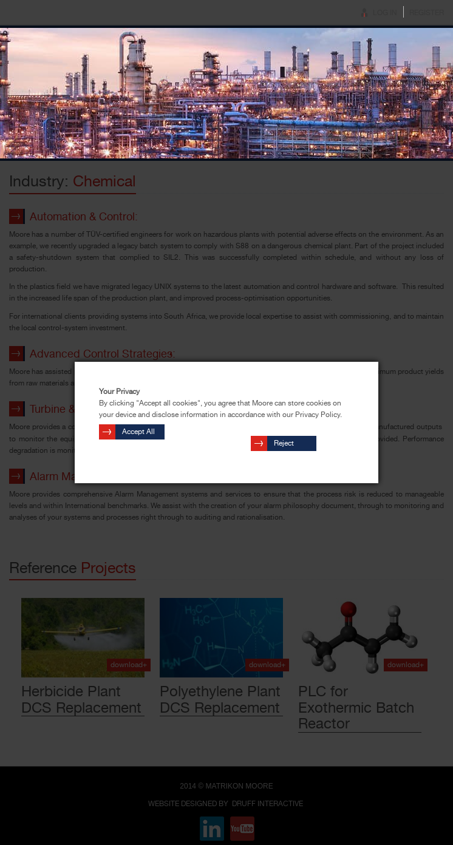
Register (426, 12)
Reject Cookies (287, 445)
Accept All (138, 431)
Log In (385, 12)
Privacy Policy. (318, 414)
